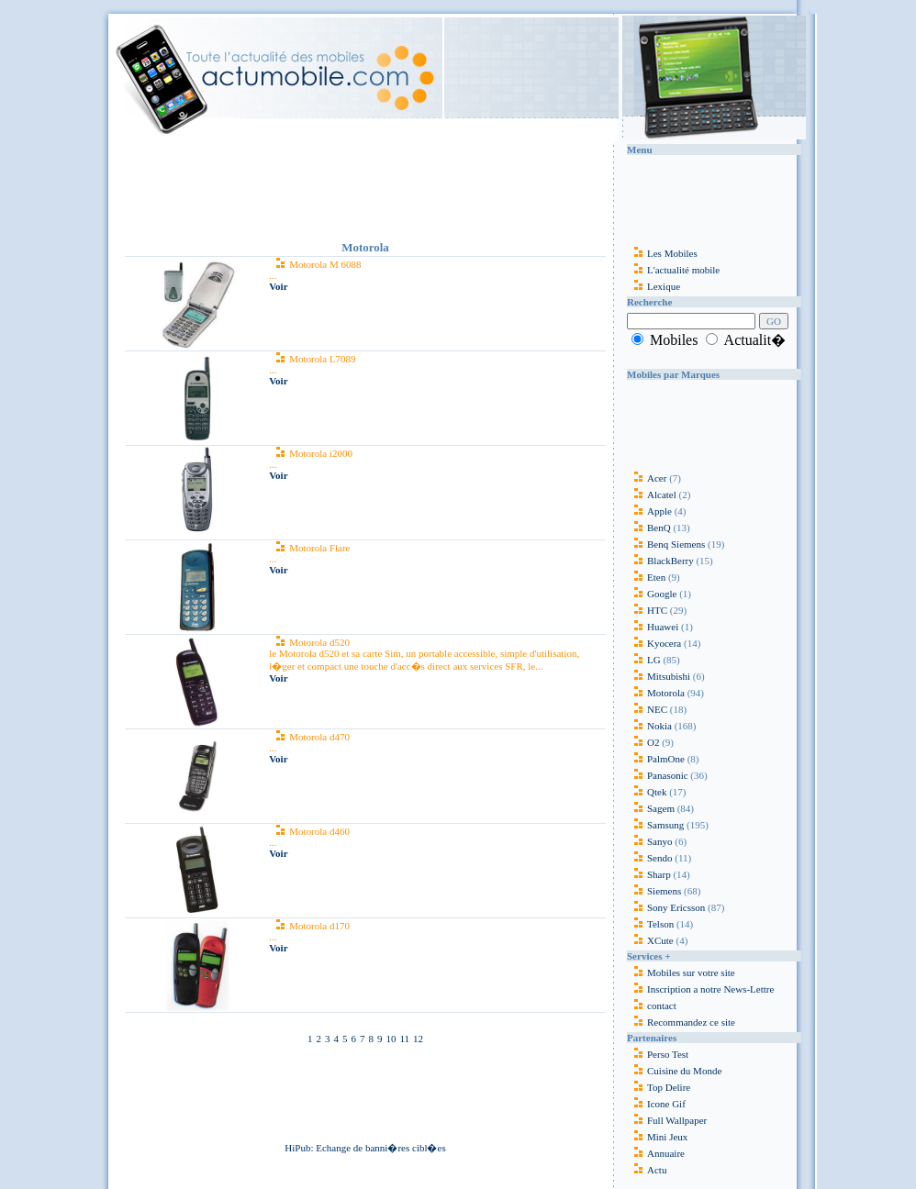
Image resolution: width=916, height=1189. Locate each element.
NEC (647, 709)
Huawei (654, 626)
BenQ (649, 527)
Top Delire (668, 1087)
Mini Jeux (667, 1136)
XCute (650, 940)
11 (404, 1038)
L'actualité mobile (673, 269)
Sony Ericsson (666, 907)
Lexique (653, 286)
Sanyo (650, 841)
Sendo (650, 857)
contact (651, 1005)
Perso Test (667, 1054)
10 (390, 1038)
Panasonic (657, 775)
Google (651, 593)
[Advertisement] (365, 187)
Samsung (655, 824)
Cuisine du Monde (684, 1070)
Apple (649, 511)
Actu (656, 1169)
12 (418, 1038)
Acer (646, 477)
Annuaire (666, 1153)
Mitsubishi (658, 676)
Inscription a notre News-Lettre (700, 989)
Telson (650, 923)
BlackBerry (660, 560)
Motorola (656, 692)
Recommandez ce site (681, 1022)
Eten (646, 577)
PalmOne (656, 758)
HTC (647, 610)
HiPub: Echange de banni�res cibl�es (365, 1147)
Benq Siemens (666, 544)
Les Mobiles (662, 253)
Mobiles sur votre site (681, 972)
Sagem (651, 808)
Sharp (649, 874)
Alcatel (651, 494)
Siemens (654, 890)
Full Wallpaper (677, 1120)
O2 (643, 742)
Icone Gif (666, 1103)
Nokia (649, 725)
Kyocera (654, 643)
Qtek (646, 791)
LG (644, 659)
